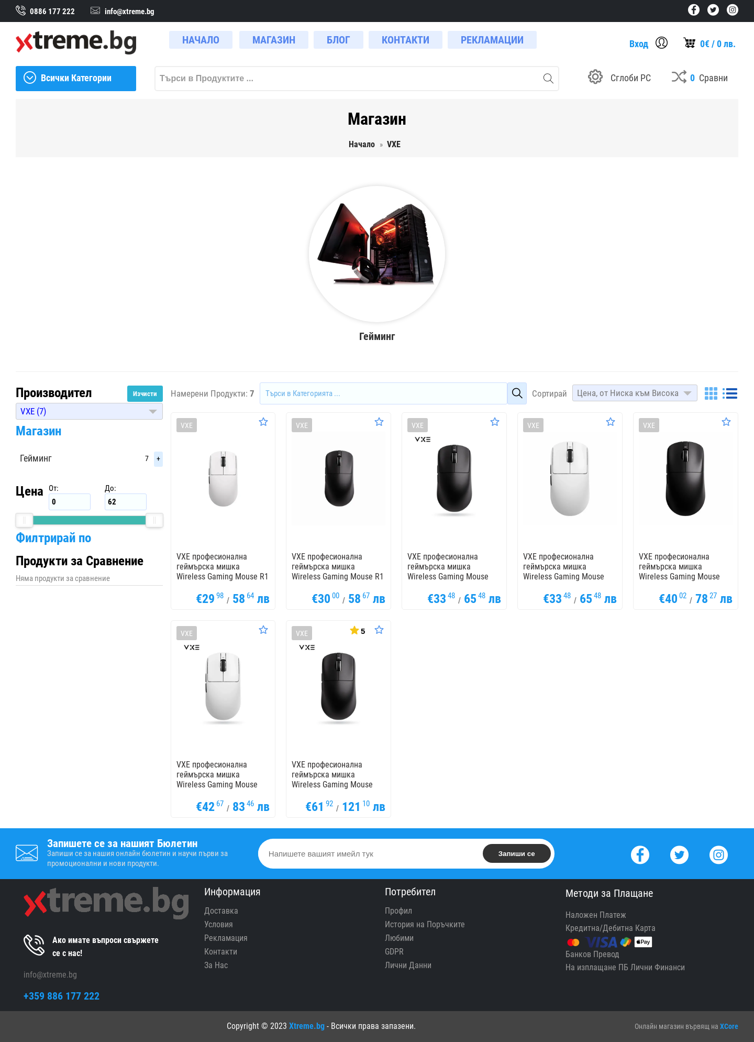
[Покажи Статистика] (357, 630)
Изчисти (145, 394)
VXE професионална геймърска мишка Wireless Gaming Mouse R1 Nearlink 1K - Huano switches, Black (338, 576)
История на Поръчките (425, 924)
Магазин (38, 430)
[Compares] (700, 78)
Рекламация (226, 938)
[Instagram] (718, 853)
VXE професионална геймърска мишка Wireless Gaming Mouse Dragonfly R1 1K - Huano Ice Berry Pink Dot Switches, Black (680, 581)
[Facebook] (640, 853)
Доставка (221, 911)
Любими (399, 938)
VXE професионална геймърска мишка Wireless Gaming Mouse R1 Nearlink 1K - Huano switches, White (222, 576)
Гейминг (36, 458)
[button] (89, 411)
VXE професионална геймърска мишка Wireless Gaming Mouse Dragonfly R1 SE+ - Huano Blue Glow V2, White (566, 576)
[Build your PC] (619, 78)
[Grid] (711, 393)
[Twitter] (679, 853)
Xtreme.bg (307, 1026)
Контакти (220, 952)
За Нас (216, 965)
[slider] (24, 520)
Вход (638, 43)
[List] (730, 393)
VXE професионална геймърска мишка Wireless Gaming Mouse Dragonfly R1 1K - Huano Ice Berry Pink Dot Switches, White (217, 789)
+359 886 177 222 (61, 996)
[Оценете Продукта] (263, 422)
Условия (218, 924)
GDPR (394, 952)
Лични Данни (408, 965)
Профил (398, 911)
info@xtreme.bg (50, 975)
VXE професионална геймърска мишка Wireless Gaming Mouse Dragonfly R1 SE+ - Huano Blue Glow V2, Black (450, 576)
